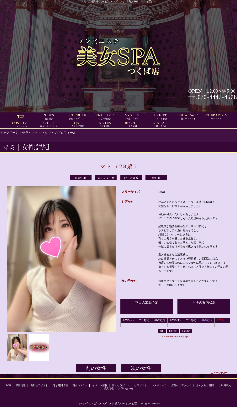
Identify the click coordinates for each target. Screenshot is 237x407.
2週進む (186, 331)
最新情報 (21, 385)
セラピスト (30, 132)
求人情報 (109, 388)
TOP (20, 116)
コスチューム (159, 385)
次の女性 (141, 368)
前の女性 (96, 368)
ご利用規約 (225, 385)
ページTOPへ (221, 372)
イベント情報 (99, 385)
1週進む (173, 331)
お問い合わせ (125, 388)
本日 (162, 331)
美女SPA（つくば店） (127, 403)
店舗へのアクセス (181, 385)
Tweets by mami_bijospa (175, 336)
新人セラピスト (121, 385)
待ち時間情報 (60, 385)
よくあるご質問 (205, 385)
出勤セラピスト (39, 385)
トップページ (9, 132)
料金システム (79, 385)
